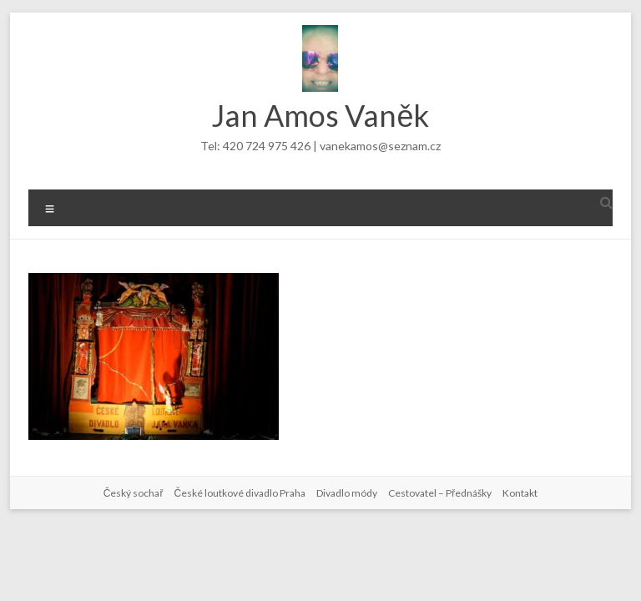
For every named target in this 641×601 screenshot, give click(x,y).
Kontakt (520, 493)
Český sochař (133, 493)
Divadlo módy (346, 493)
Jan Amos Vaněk (320, 115)
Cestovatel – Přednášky (440, 493)
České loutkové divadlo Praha (239, 493)
